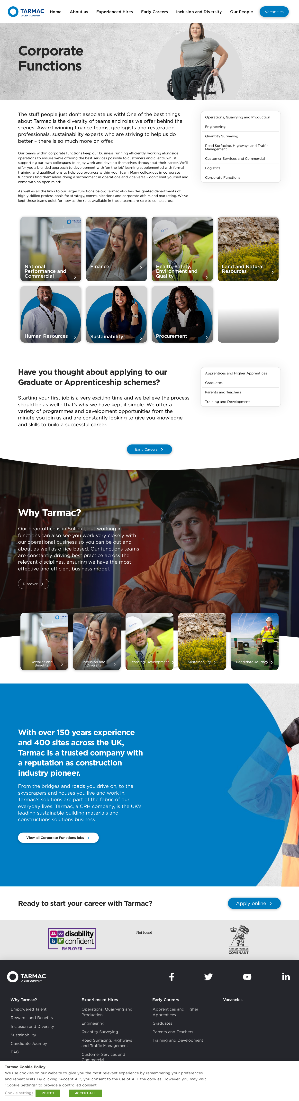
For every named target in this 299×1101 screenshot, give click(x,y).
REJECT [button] (48, 1093)
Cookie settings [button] (19, 1093)
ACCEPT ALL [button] (85, 1093)
